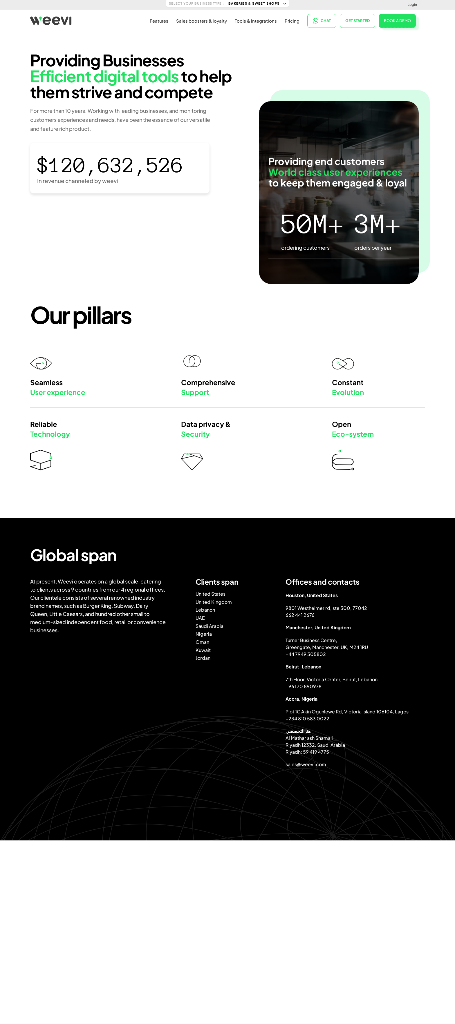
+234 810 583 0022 (307, 718)
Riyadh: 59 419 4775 (307, 752)
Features (159, 20)
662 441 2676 (300, 615)
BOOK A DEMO (397, 20)
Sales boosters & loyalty (201, 20)
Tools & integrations (256, 20)
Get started (357, 20)
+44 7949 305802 (306, 654)
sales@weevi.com (306, 764)
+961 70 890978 (304, 686)
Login (412, 4)
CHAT (322, 20)
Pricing (292, 20)
